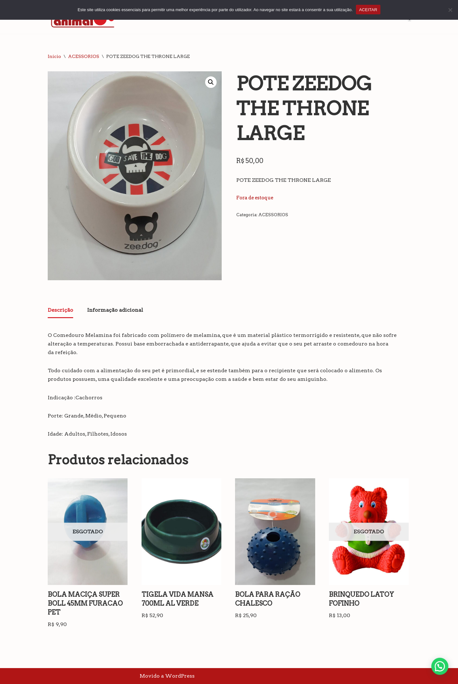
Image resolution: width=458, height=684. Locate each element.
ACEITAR (368, 9)
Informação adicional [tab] (115, 310)
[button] (211, 82)
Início (54, 56)
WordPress (180, 676)
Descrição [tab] (60, 310)
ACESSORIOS (83, 56)
